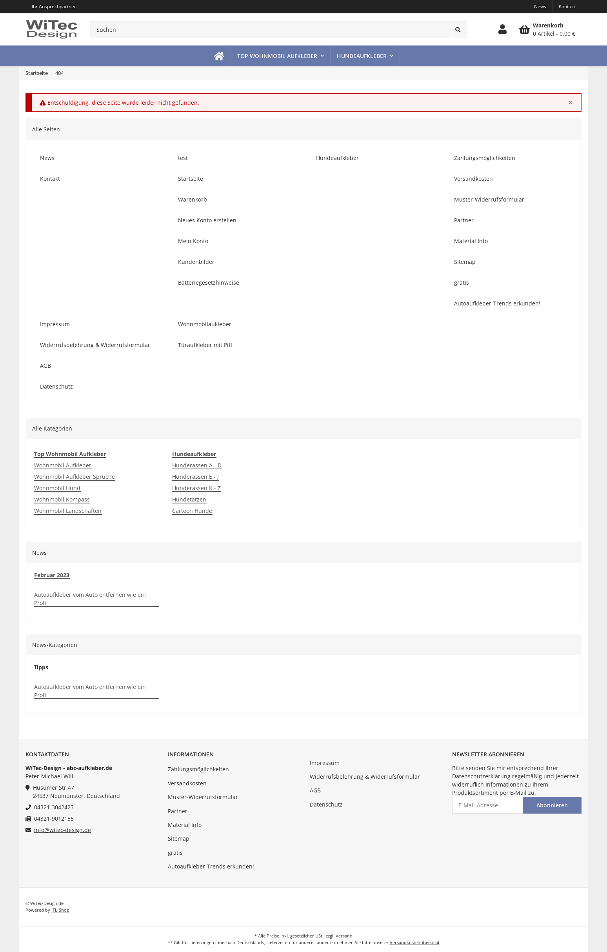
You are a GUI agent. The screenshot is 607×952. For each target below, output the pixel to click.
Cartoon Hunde (192, 510)
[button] (502, 29)
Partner (177, 811)
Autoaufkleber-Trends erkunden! (211, 866)
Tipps (41, 667)
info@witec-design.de (62, 830)
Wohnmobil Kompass (62, 499)
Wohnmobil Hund (57, 488)
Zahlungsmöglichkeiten (198, 769)
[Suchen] (270, 29)
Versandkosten (187, 783)
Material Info (185, 824)
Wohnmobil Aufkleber (62, 465)
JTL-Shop (60, 910)
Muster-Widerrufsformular (203, 797)
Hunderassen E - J (195, 476)
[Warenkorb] (547, 29)
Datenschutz (326, 804)
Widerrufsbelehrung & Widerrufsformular (365, 776)
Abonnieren (552, 805)
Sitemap (178, 838)
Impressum (325, 763)
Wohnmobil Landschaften (68, 510)
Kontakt (567, 6)
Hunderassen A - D (197, 465)
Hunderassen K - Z (196, 488)
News (540, 6)
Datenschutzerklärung (481, 776)
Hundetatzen (189, 499)
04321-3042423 (54, 807)
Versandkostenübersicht (415, 942)
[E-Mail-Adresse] (487, 805)
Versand (344, 936)
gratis (175, 852)
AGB (315, 790)
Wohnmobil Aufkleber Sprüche (74, 476)
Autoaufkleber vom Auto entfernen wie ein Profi (90, 599)
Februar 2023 (51, 575)
